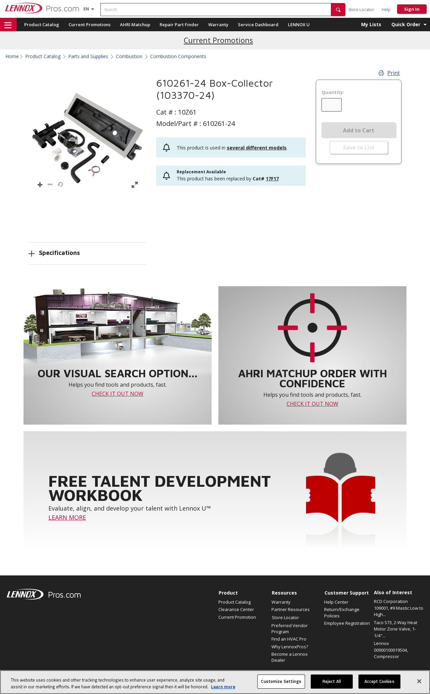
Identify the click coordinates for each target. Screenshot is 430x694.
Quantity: (332, 92)
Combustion (129, 56)
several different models (257, 147)
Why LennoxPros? (289, 647)
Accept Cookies (379, 681)
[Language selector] (86, 9)
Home (12, 56)
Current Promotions (90, 24)
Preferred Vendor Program (289, 628)
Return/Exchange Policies (341, 612)
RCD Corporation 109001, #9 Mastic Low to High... (398, 607)
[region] (215, 682)
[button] (338, 9)
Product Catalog (41, 24)
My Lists (371, 24)
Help (386, 9)
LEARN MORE (67, 517)
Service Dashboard (258, 24)
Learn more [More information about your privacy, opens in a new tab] (223, 686)
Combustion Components (178, 56)
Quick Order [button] (405, 24)
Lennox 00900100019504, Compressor (391, 649)
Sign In (412, 9)
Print (389, 73)
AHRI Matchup (135, 24)
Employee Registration (347, 623)
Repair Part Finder (179, 24)
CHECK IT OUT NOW (117, 393)
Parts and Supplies (88, 56)
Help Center (336, 602)
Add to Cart (358, 130)
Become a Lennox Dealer (289, 657)
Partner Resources (290, 609)
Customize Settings (281, 681)
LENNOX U (299, 24)
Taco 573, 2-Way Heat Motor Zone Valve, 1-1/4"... (395, 629)
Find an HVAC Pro (288, 639)
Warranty (218, 24)
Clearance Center (236, 609)
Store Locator (361, 9)
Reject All (331, 681)
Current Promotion (237, 617)
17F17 (272, 178)
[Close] (419, 681)
